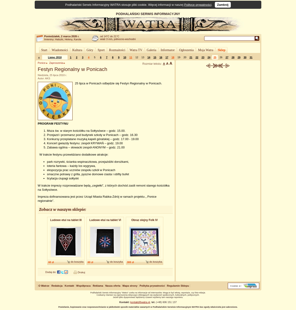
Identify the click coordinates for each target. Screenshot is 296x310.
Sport (101, 50)
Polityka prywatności (152, 285)
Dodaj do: (50, 272)
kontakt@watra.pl (140, 302)
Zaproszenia (56, 62)
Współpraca (83, 285)
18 (172, 57)
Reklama (98, 285)
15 (154, 57)
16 (160, 57)
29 (238, 57)
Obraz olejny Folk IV (144, 220)
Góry (89, 50)
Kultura (77, 50)
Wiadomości (60, 50)
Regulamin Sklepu (178, 285)
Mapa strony (130, 285)
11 (130, 57)
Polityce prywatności (198, 4)
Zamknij (222, 4)
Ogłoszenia (186, 50)
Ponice (42, 62)
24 (208, 57)
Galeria (151, 50)
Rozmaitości (117, 50)
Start (44, 50)
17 (166, 57)
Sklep (221, 50)
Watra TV (136, 50)
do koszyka (77, 261)
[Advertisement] (218, 102)
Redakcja (56, 285)
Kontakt (69, 285)
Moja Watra (205, 50)
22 (196, 57)
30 (245, 57)
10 (124, 57)
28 (232, 57)
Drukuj (81, 272)
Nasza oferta (112, 285)
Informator (168, 50)
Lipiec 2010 (55, 57)
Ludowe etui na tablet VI (105, 220)
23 (202, 57)
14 (148, 57)
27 (226, 57)
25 (214, 57)
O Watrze (43, 285)
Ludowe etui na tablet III (66, 220)
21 (190, 57)
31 (251, 57)
